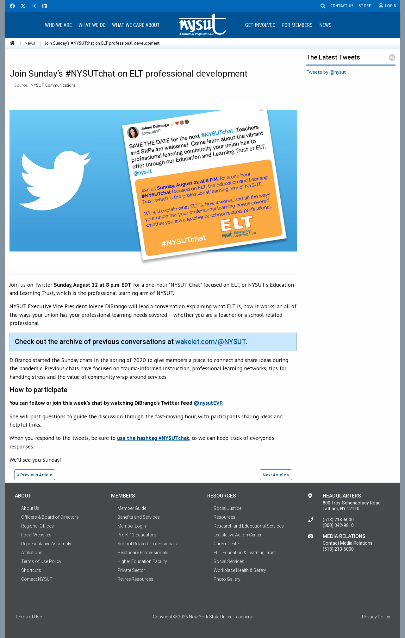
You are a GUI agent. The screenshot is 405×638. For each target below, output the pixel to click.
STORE (364, 5)
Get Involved (260, 25)
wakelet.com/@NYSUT (210, 342)
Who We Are (58, 25)
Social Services (229, 561)
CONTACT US (341, 5)
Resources (224, 517)
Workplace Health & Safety (240, 570)
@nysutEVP (208, 402)
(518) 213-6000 (338, 519)
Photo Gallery (227, 579)
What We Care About (136, 25)
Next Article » (276, 474)
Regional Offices (37, 526)
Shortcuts (31, 570)
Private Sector (131, 570)
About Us (30, 508)
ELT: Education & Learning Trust (245, 552)
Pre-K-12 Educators (136, 534)
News (325, 25)
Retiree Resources (135, 579)
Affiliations (31, 552)
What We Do (92, 25)
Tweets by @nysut (326, 72)
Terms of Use (28, 616)
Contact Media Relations (347, 543)
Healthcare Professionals (142, 552)
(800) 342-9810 (338, 525)
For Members (297, 25)
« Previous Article (34, 474)
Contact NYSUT (37, 579)
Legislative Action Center (238, 534)
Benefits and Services (138, 517)
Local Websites (36, 534)
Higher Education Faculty (142, 561)
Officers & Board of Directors (50, 517)
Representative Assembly (46, 543)
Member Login (131, 526)
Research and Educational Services (249, 526)
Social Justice (227, 508)
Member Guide (131, 508)
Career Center (227, 543)
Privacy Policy (376, 616)
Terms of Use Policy (41, 561)
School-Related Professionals (147, 543)
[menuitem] (58, 25)
